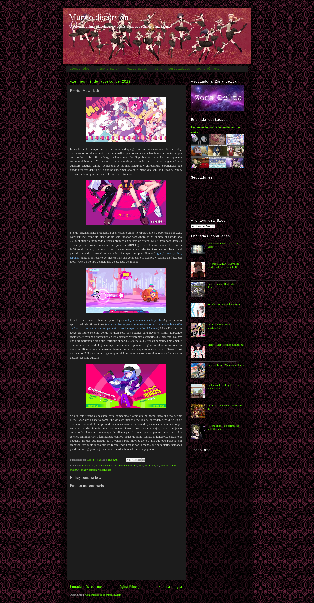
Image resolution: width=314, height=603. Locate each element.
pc (158, 465)
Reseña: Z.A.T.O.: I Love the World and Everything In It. (223, 265)
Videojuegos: (138, 69)
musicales (150, 465)
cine (158, 69)
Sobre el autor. (209, 69)
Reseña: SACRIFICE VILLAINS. (218, 326)
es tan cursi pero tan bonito (110, 465)
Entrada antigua (170, 586)
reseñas (165, 465)
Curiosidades (179, 69)
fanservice (131, 465)
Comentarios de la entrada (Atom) (103, 594)
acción (90, 465)
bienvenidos (80, 69)
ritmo (173, 465)
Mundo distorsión (99, 17)
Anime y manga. (108, 69)
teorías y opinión (87, 469)
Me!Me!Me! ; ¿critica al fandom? (225, 344)
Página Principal (129, 586)
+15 (84, 465)
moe (141, 465)
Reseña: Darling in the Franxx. (224, 304)
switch (73, 469)
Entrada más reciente (86, 586)
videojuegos (104, 469)
